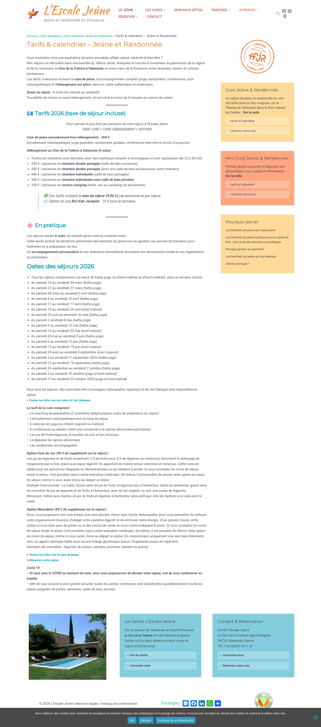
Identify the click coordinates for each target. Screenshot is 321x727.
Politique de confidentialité (120, 704)
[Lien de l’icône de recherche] (276, 13)
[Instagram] (287, 11)
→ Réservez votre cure (235, 667)
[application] (132, 10)
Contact (124, 17)
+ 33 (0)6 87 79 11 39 (239, 646)
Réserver (252, 10)
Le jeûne (125, 10)
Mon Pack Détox (177, 10)
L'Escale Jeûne (76, 10)
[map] (282, 16)
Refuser (146, 720)
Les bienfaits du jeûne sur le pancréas (253, 233)
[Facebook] (282, 11)
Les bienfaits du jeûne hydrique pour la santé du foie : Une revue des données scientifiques (253, 244)
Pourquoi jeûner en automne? (247, 257)
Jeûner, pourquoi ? (239, 271)
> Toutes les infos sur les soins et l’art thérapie (62, 400)
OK (132, 720)
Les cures (148, 10)
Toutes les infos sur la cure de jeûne (56, 555)
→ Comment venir (139, 667)
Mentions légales (85, 704)
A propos (228, 10)
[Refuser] (315, 717)
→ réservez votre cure (243, 132)
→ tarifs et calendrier (242, 121)
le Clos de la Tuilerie (140, 635)
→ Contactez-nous (233, 656)
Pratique (204, 10)
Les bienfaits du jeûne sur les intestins (253, 264)
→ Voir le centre (138, 656)
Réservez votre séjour (45, 560)
